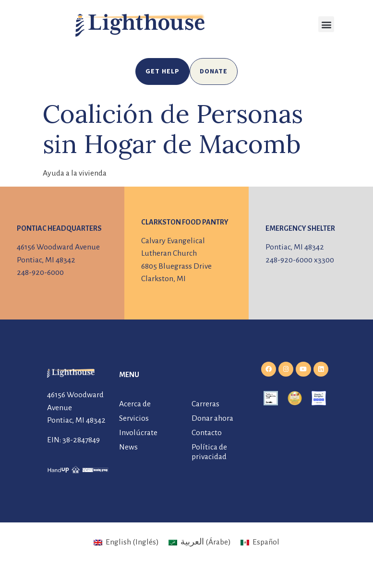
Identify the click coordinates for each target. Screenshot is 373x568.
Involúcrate (138, 432)
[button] (326, 24)
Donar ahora (212, 418)
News (128, 447)
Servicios (134, 418)
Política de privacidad (209, 452)
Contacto (207, 432)
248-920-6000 (40, 272)
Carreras (205, 404)
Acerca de (135, 404)
